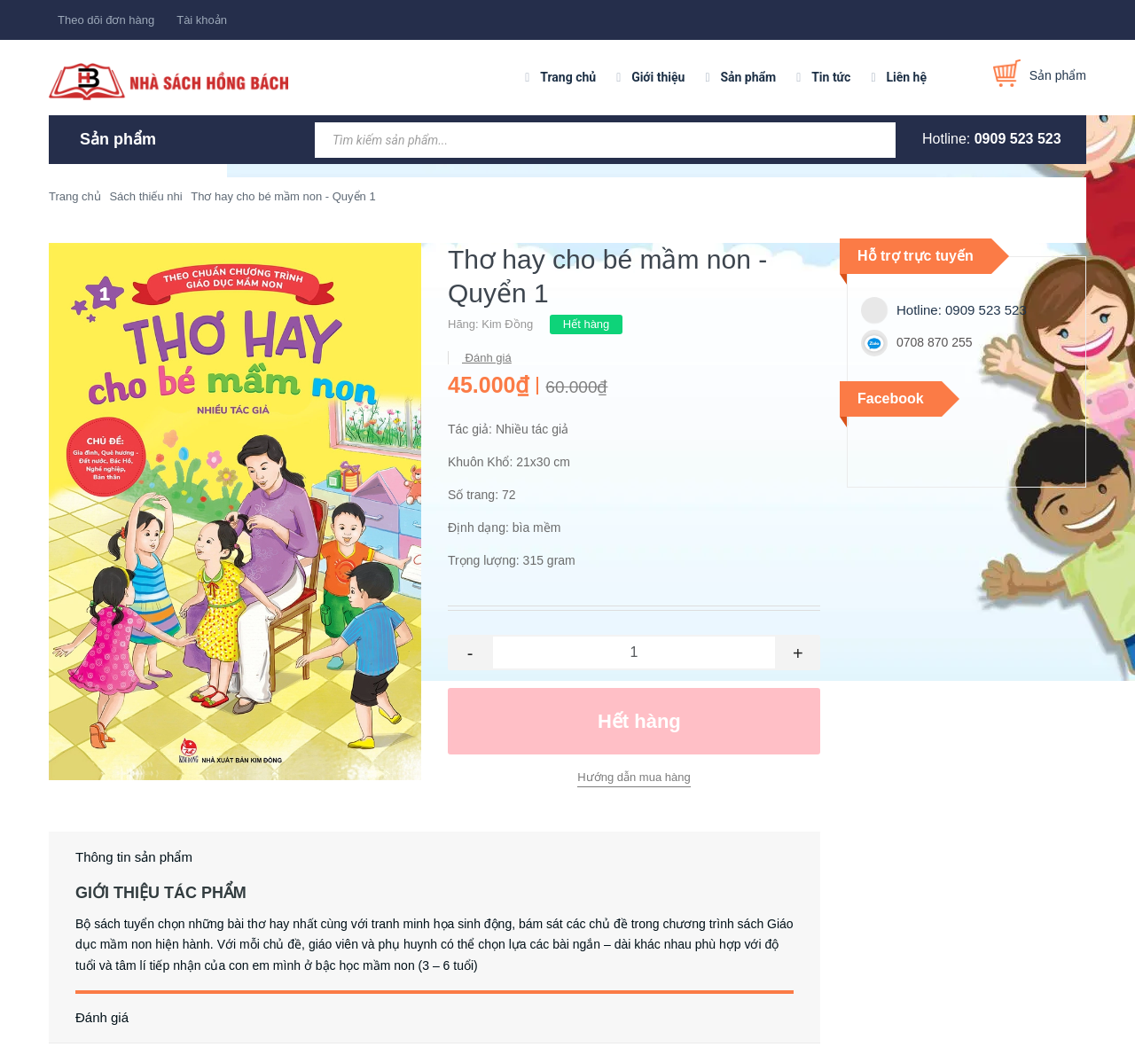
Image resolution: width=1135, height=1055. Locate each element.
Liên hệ (906, 77)
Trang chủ (568, 77)
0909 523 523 (1018, 138)
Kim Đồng (507, 324)
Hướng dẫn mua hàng (633, 777)
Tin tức (830, 77)
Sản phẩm (748, 77)
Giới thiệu (658, 77)
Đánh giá (487, 357)
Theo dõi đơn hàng (106, 20)
